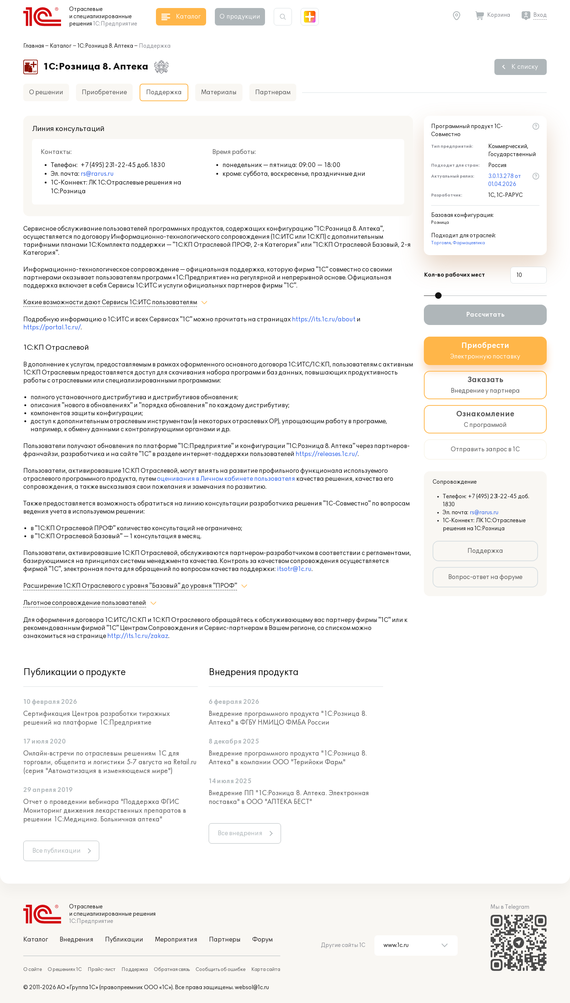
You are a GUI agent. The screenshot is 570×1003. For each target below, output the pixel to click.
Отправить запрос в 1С (485, 449)
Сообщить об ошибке (220, 969)
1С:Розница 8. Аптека (105, 46)
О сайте (32, 969)
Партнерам (272, 92)
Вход (540, 15)
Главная (33, 46)
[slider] (438, 295)
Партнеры (225, 939)
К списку (524, 67)
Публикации (124, 939)
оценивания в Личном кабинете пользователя (226, 479)
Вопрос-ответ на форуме (485, 577)
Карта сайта (265, 969)
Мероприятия (176, 939)
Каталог (61, 46)
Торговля (441, 243)
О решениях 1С (65, 969)
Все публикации (56, 851)
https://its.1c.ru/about (324, 319)
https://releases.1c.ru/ (327, 454)
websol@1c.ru (252, 987)
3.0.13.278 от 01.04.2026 (504, 180)
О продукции (240, 16)
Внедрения (76, 939)
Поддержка (485, 551)
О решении (46, 92)
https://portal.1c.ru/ (52, 327)
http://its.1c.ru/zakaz (137, 636)
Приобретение (104, 92)
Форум (262, 939)
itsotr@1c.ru (294, 569)
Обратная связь (172, 969)
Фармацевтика (469, 243)
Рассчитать (485, 314)
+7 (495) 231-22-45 (108, 165)
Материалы (219, 92)
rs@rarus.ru (97, 174)
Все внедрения (240, 833)
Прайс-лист (102, 969)
